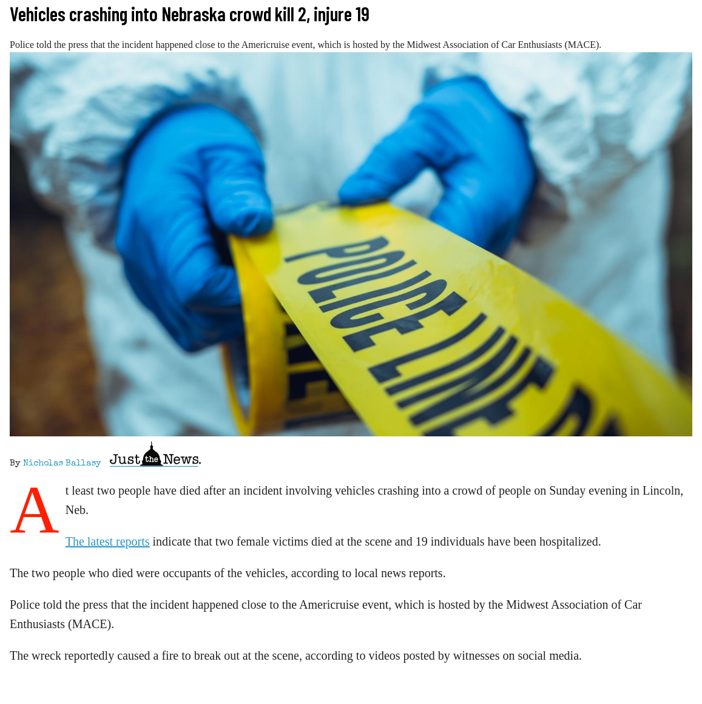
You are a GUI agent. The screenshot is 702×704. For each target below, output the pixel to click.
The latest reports (108, 541)
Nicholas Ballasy (62, 463)
